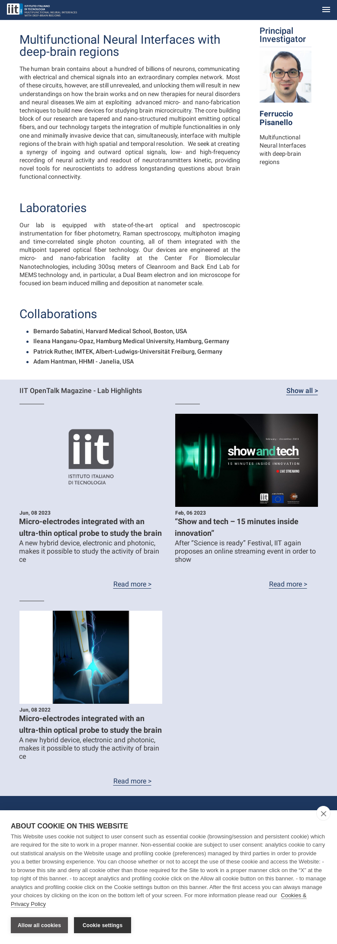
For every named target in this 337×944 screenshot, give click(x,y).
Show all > (302, 391)
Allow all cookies (39, 925)
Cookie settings (102, 925)
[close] (323, 813)
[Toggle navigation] (326, 10)
